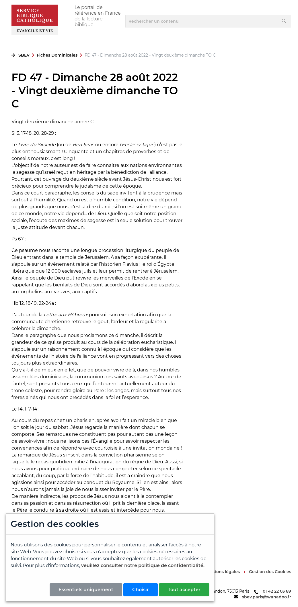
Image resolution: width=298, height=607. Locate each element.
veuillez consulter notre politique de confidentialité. (142, 565)
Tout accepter (184, 589)
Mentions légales (222, 571)
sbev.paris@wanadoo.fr (266, 597)
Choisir (140, 589)
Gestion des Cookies (270, 571)
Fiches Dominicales (57, 55)
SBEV (24, 55)
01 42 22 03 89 (277, 591)
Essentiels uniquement (86, 589)
